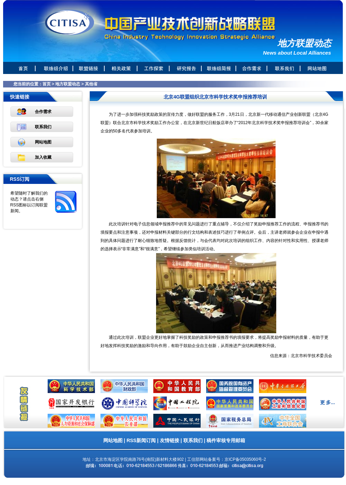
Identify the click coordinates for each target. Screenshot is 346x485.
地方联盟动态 (67, 84)
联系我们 (43, 126)
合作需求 (43, 111)
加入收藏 (43, 157)
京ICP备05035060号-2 (245, 459)
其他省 (91, 84)
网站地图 (43, 142)
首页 (46, 84)
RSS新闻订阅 (141, 440)
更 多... (327, 402)
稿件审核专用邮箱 (225, 440)
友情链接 (169, 440)
